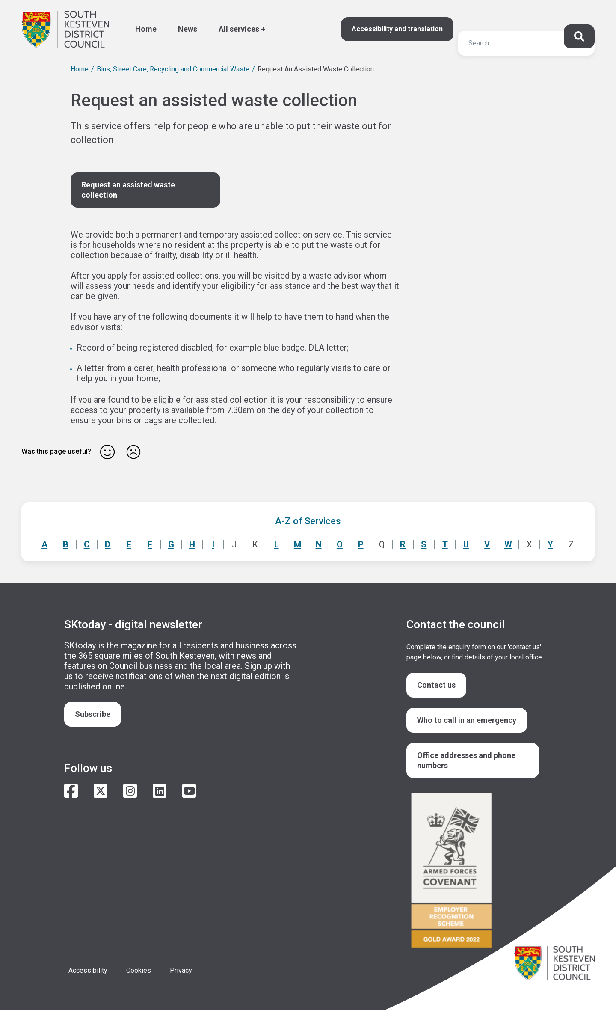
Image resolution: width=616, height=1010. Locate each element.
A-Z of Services (308, 521)
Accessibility (87, 970)
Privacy (181, 970)
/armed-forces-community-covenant (474, 871)
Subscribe (92, 714)
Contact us (436, 684)
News (187, 28)
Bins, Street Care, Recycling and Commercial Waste (173, 69)
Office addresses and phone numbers (466, 760)
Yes (107, 452)
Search (31, 23)
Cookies (138, 970)
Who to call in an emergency (466, 720)
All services (239, 28)
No (133, 452)
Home (146, 28)
